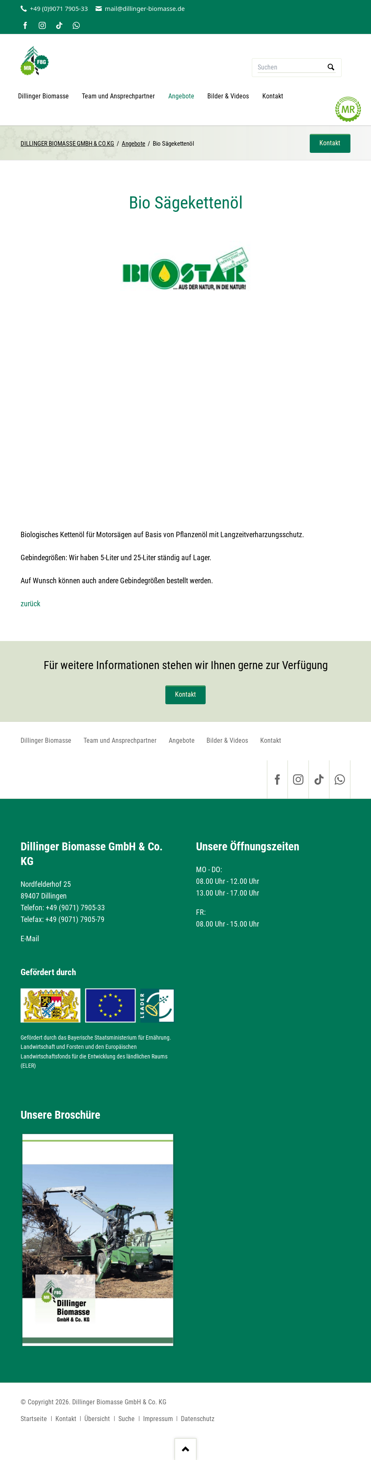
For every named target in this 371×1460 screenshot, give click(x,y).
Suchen (331, 68)
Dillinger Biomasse (46, 740)
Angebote (133, 143)
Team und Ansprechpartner (120, 740)
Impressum (158, 1419)
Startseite (34, 1419)
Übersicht (97, 1419)
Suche (126, 1419)
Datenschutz (197, 1419)
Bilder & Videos (227, 740)
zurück (30, 603)
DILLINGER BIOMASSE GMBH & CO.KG (67, 143)
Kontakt (329, 143)
